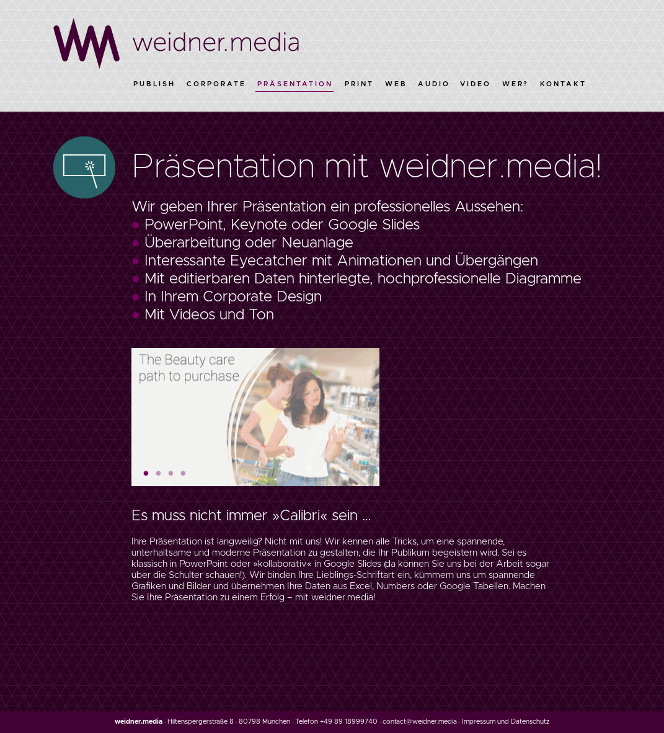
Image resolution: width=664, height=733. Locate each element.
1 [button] (146, 472)
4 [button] (183, 472)
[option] (255, 416)
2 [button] (158, 472)
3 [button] (171, 472)
